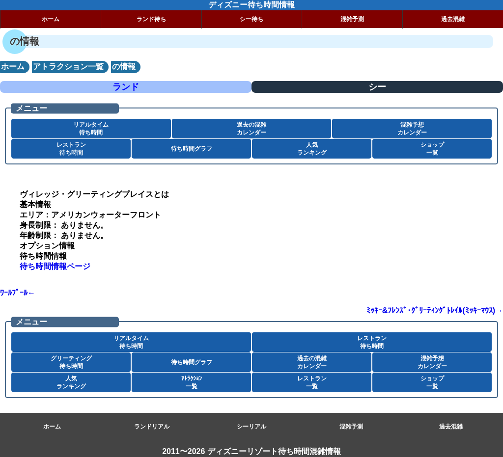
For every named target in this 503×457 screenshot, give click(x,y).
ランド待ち (151, 19)
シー (377, 87)
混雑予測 (352, 19)
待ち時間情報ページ (55, 266)
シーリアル (251, 426)
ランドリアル (151, 426)
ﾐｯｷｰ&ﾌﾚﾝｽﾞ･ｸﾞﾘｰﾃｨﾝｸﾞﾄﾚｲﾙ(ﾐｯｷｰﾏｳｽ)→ (434, 310)
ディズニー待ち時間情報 (251, 4)
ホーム (50, 19)
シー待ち (251, 19)
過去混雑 (453, 19)
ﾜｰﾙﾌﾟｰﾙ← (17, 293)
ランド (125, 87)
